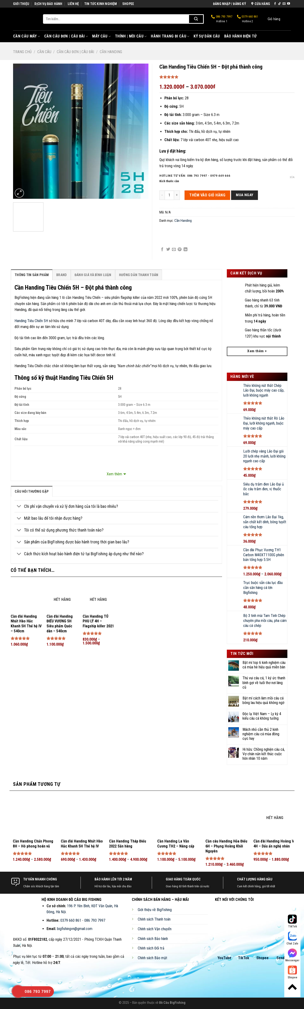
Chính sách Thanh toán (154, 919)
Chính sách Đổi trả (151, 948)
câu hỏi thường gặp (32, 492)
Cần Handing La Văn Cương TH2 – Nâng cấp (175, 843)
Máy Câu (101, 36)
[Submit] (196, 19)
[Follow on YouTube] (288, 3)
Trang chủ (22, 52)
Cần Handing (111, 52)
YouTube (224, 958)
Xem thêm (114, 474)
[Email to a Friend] (174, 249)
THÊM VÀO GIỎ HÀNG (207, 195)
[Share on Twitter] (168, 249)
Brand (61, 275)
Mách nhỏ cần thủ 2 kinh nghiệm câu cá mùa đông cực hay (260, 734)
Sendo (281, 958)
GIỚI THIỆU (21, 4)
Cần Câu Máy (26, 36)
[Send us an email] (284, 3)
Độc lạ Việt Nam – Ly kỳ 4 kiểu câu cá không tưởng (261, 716)
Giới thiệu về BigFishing (155, 909)
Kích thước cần (169, 181)
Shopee (262, 958)
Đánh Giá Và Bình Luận (93, 275)
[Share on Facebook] (162, 249)
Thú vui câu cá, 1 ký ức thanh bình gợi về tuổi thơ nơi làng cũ (263, 682)
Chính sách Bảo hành (153, 938)
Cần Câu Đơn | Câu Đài (66, 36)
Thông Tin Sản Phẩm (32, 275)
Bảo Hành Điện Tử (240, 36)
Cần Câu (44, 52)
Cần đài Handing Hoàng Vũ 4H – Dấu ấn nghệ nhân (274, 843)
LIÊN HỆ (73, 4)
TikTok (243, 958)
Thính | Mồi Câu (131, 36)
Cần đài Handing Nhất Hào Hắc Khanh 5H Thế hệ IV (82, 843)
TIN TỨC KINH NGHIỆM (100, 4)
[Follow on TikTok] (279, 3)
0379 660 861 (247, 18)
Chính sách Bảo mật (152, 958)
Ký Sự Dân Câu (207, 36)
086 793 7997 (221, 18)
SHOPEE (128, 4)
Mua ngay (244, 195)
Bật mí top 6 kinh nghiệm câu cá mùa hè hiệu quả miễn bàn (263, 664)
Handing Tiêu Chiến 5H (31, 321)
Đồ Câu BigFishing (172, 1003)
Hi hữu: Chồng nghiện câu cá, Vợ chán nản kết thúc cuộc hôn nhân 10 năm (263, 754)
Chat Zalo (292, 938)
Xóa (292, 177)
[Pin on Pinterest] (179, 249)
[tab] (31, 274)
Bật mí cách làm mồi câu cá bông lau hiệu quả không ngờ (263, 700)
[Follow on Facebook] (275, 3)
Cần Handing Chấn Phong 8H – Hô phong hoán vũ (33, 843)
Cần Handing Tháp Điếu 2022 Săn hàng (127, 843)
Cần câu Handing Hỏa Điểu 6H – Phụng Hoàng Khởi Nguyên (226, 846)
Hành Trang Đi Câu (170, 36)
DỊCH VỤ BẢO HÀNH (48, 4)
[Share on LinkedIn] (185, 249)
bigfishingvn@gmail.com (74, 928)
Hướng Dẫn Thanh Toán (138, 275)
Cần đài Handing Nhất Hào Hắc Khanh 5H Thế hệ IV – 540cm (26, 623)
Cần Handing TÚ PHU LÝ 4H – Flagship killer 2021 (98, 621)
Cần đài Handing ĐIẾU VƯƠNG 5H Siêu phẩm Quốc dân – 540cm (60, 623)
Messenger (292, 955)
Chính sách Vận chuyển (154, 929)
